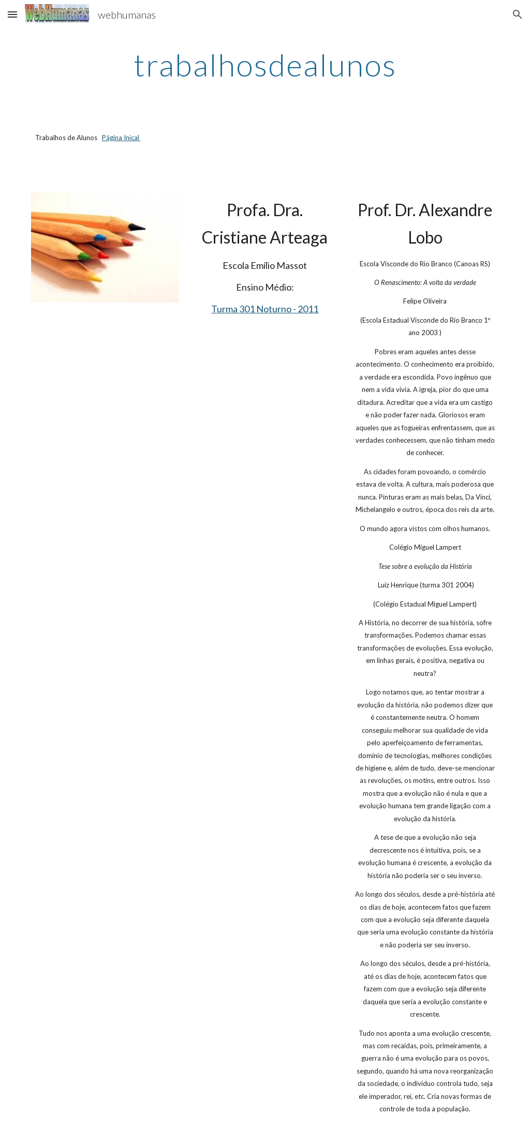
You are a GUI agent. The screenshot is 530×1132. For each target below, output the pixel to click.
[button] (12, 14)
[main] (265, 64)
